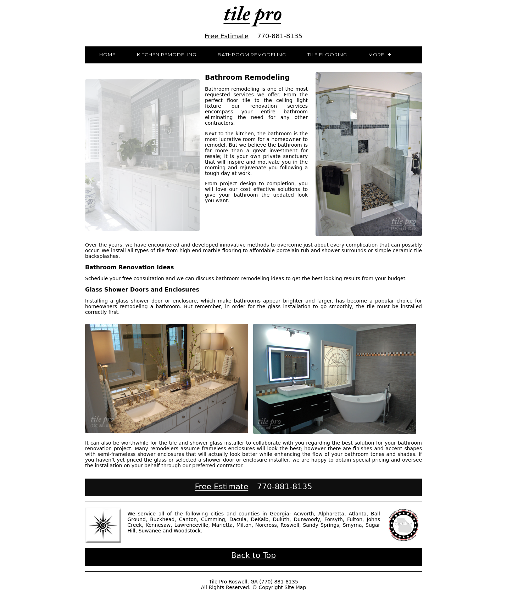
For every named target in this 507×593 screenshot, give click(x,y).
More (376, 54)
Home (107, 54)
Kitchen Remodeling (166, 54)
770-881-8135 (279, 36)
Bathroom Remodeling (252, 54)
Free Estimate (226, 36)
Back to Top (253, 555)
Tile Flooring (327, 54)
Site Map (295, 587)
